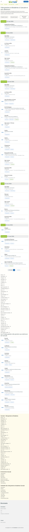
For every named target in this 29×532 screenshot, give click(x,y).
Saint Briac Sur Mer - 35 (5, 318)
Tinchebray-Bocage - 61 (5, 288)
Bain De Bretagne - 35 (5, 306)
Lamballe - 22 (3, 280)
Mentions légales (3, 508)
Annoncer (26, 1)
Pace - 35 (2, 311)
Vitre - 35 (2, 305)
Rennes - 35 (3, 274)
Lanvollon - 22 (3, 321)
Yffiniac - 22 (3, 296)
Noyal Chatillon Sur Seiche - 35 (6, 312)
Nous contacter (3, 522)
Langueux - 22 (3, 317)
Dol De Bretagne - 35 (4, 294)
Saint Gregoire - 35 (4, 299)
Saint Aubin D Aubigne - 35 (5, 303)
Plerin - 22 (2, 425)
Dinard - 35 (3, 302)
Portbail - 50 (3, 331)
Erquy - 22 (2, 285)
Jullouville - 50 (3, 323)
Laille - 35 (2, 315)
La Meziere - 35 (3, 282)
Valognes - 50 (3, 277)
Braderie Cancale (4, 17)
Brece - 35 (2, 290)
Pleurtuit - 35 (3, 314)
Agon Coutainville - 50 (5, 287)
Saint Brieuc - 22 (4, 276)
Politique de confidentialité (5, 513)
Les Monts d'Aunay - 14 (5, 297)
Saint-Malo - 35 (3, 279)
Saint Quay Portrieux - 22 (5, 308)
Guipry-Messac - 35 (4, 291)
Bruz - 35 (2, 293)
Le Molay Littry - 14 (4, 462)
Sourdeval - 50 (3, 300)
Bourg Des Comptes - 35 (5, 328)
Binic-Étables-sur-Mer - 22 (5, 332)
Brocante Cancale (14, 17)
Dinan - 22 (2, 320)
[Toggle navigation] (1, 1)
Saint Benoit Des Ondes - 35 (6, 326)
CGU (1, 510)
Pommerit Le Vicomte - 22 (5, 309)
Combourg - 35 (3, 329)
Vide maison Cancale (24, 17)
